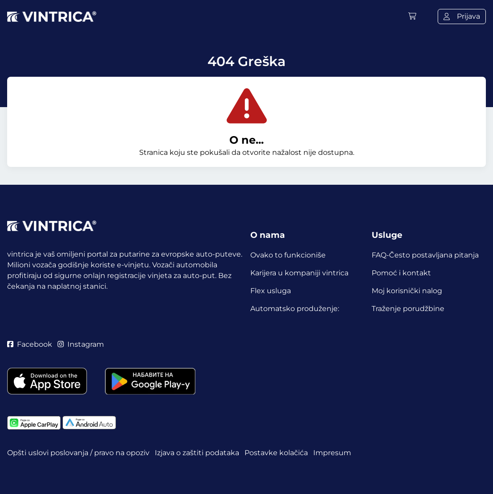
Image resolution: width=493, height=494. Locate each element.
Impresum (332, 452)
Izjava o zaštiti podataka (197, 452)
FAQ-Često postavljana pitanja (425, 255)
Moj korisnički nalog (407, 290)
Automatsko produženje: (294, 308)
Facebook (29, 344)
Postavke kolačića (276, 452)
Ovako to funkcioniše (288, 255)
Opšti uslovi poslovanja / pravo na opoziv (78, 452)
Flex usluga (270, 290)
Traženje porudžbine (408, 308)
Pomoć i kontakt (401, 273)
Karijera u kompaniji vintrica (299, 273)
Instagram (81, 344)
